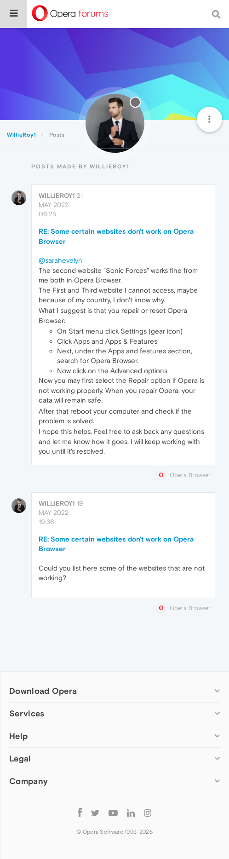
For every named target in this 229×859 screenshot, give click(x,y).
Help (18, 736)
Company (28, 781)
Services (26, 713)
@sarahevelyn (60, 260)
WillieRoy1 (57, 195)
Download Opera (43, 691)
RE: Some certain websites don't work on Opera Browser (116, 236)
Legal (20, 758)
